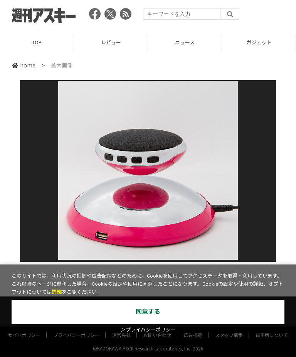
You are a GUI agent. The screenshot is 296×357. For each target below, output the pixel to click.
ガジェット (258, 42)
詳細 (57, 292)
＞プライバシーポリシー (148, 330)
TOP (37, 42)
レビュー (111, 42)
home (23, 65)
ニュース (185, 42)
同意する (148, 311)
